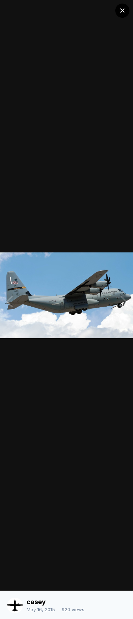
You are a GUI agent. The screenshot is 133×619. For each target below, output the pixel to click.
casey (36, 602)
